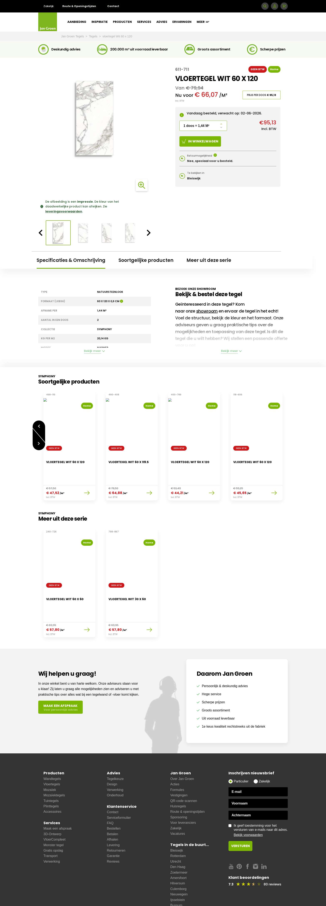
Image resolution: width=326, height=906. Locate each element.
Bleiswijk (176, 829)
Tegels (93, 36)
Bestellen (114, 807)
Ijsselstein (177, 879)
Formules (177, 769)
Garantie (113, 835)
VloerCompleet (54, 818)
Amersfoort (178, 857)
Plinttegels (51, 785)
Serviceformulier (119, 797)
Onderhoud (115, 774)
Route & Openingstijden (79, 6)
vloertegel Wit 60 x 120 (117, 36)
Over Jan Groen (182, 758)
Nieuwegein (179, 873)
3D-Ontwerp (52, 813)
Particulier (241, 760)
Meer (203, 22)
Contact (113, 6)
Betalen (112, 813)
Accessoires (52, 791)
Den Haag (177, 846)
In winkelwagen (200, 141)
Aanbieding (76, 22)
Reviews (113, 840)
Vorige (39, 423)
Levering (113, 824)
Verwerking (51, 840)
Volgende (39, 441)
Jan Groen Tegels (73, 36)
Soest (174, 895)
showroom (207, 311)
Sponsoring (178, 796)
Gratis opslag (53, 829)
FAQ (110, 802)
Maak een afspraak (57, 807)
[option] (94, 118)
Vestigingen (179, 774)
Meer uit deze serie (208, 260)
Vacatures (177, 813)
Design (112, 763)
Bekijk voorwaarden (248, 814)
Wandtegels (52, 758)
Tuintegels (51, 780)
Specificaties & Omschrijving (71, 260)
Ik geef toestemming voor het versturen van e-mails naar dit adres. (261, 809)
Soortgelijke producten (146, 260)
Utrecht (175, 840)
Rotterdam (178, 835)
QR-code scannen (183, 780)
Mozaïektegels (54, 774)
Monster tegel (53, 824)
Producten (122, 22)
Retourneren (116, 829)
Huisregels (178, 785)
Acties (174, 763)
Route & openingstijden (187, 791)
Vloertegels (51, 763)
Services (144, 22)
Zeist (174, 890)
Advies (161, 22)
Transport (50, 835)
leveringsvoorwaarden (63, 211)
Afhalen (112, 818)
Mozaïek (49, 769)
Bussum (176, 884)
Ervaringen (181, 22)
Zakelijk (48, 6)
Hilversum (177, 862)
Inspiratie (99, 22)
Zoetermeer (179, 851)
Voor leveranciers (183, 802)
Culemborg (178, 868)
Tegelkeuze (115, 758)
